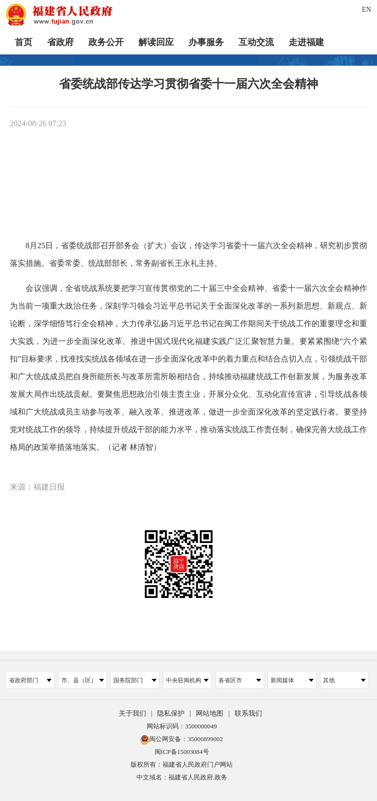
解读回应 (156, 42)
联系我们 (248, 713)
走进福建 (306, 42)
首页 (23, 42)
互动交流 (256, 42)
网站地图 (209, 713)
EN (366, 9)
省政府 (60, 42)
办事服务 (206, 42)
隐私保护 (171, 713)
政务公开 (106, 42)
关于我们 (132, 713)
